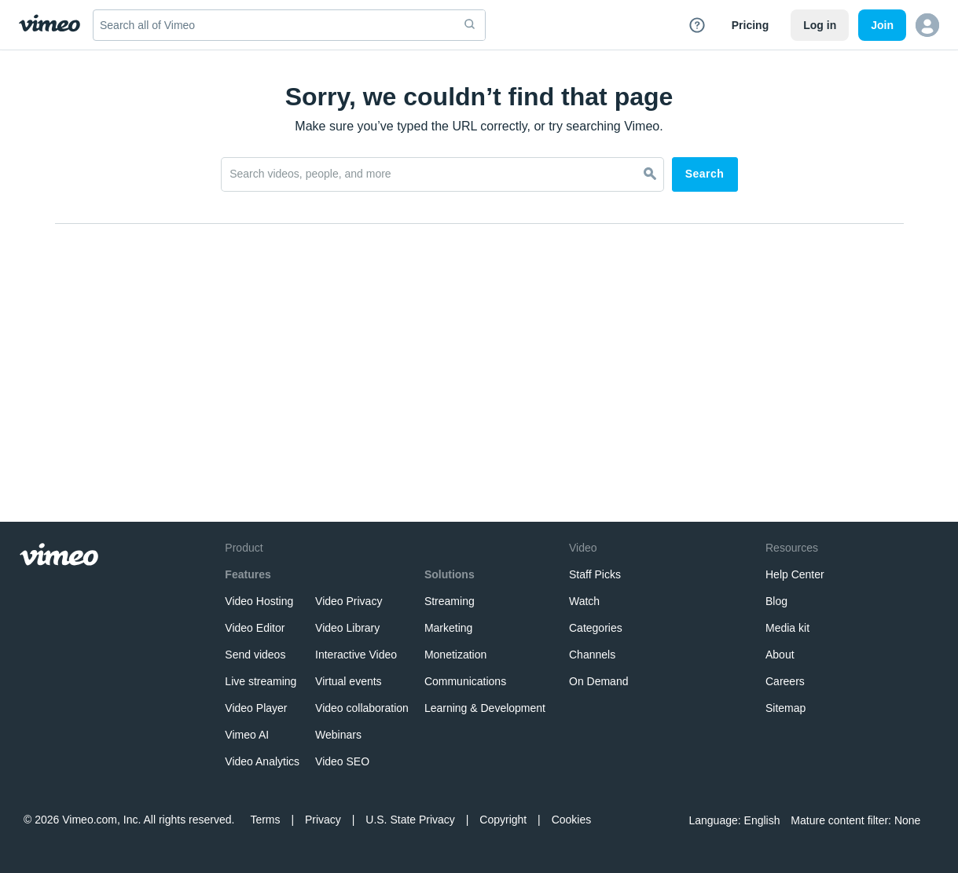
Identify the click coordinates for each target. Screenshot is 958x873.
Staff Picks (595, 574)
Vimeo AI (247, 734)
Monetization (455, 654)
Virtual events (348, 681)
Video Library (347, 628)
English (760, 820)
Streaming (449, 601)
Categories (595, 628)
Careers (785, 681)
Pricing (750, 25)
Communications (465, 681)
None (906, 820)
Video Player (256, 708)
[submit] (470, 25)
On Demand (598, 681)
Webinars (338, 734)
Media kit (787, 628)
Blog (776, 601)
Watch (584, 601)
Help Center (794, 574)
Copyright (503, 819)
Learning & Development (484, 708)
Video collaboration (362, 708)
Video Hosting (259, 601)
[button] (927, 25)
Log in (819, 25)
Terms (265, 819)
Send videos (255, 654)
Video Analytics (262, 761)
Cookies (572, 819)
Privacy (323, 819)
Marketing (448, 628)
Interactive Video (356, 654)
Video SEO (342, 761)
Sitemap (785, 708)
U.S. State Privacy (410, 819)
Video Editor (254, 628)
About (780, 654)
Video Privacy (348, 601)
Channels (592, 654)
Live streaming (260, 681)
